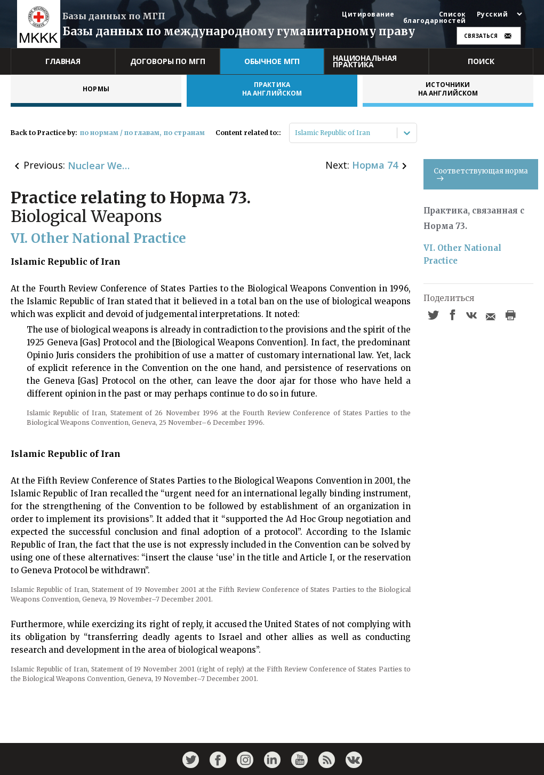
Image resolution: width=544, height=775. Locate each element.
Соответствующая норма (481, 174)
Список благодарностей (434, 17)
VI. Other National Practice (463, 254)
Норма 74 (375, 165)
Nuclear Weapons (100, 165)
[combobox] (296, 133)
